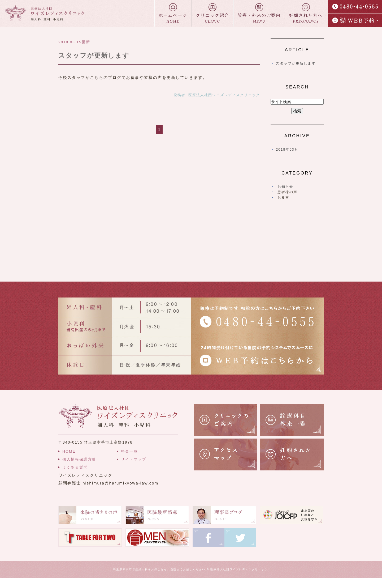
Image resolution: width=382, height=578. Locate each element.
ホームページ (173, 13)
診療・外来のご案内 (259, 13)
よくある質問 (75, 467)
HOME (69, 451)
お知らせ (285, 187)
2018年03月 (287, 149)
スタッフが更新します (93, 55)
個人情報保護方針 (79, 459)
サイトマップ (133, 459)
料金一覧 (129, 451)
